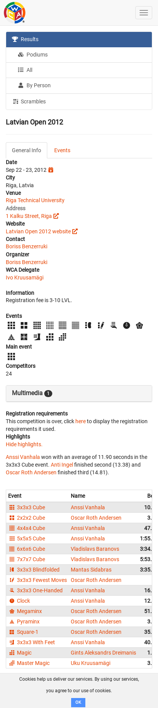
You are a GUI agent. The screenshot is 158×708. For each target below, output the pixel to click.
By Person (34, 85)
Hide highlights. (24, 444)
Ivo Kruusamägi (24, 277)
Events (62, 150)
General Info (26, 150)
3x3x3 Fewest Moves (37, 580)
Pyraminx (24, 621)
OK (78, 702)
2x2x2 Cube (26, 518)
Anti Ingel (62, 465)
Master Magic (29, 663)
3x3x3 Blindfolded (34, 570)
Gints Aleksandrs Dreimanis (103, 653)
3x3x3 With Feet (31, 642)
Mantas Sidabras (91, 570)
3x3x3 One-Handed (35, 590)
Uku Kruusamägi (90, 663)
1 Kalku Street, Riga (29, 216)
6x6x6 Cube (26, 549)
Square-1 (23, 632)
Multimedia (32, 393)
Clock (19, 601)
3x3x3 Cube (26, 507)
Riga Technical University (35, 200)
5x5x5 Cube (26, 538)
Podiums (33, 55)
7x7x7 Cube (26, 559)
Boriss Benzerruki (26, 246)
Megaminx (25, 611)
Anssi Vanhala (23, 457)
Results (25, 39)
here (80, 421)
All (25, 70)
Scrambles (29, 101)
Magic (20, 653)
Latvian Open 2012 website (38, 231)
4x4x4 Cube (26, 528)
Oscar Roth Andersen (31, 472)
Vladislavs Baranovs (95, 549)
